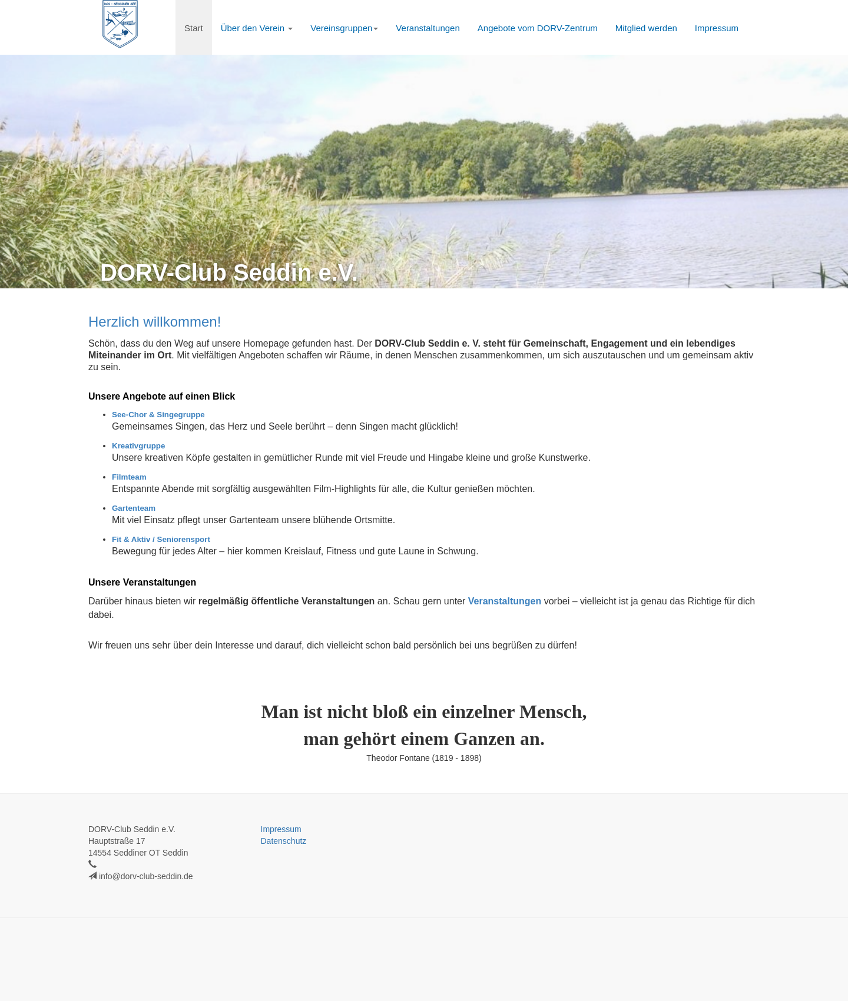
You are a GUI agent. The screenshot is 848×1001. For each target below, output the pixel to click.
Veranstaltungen (427, 28)
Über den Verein (257, 28)
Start (193, 28)
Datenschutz (284, 841)
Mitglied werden (646, 28)
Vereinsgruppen (344, 28)
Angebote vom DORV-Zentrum (538, 28)
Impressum (716, 28)
